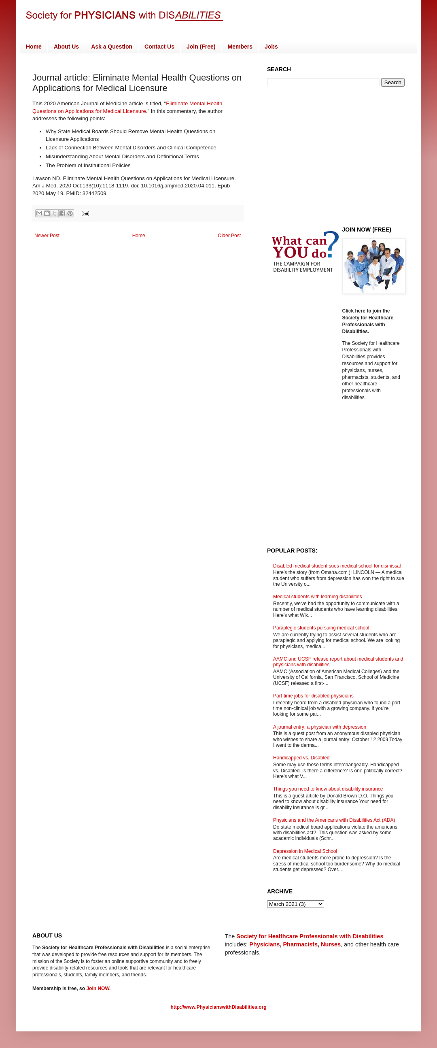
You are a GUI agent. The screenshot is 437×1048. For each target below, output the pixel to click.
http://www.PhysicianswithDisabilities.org (219, 1007)
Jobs (271, 46)
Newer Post (46, 235)
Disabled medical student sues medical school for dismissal (337, 566)
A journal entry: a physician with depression (319, 727)
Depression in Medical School (305, 851)
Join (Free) (201, 46)
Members (240, 46)
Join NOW (97, 988)
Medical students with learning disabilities (317, 596)
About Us (66, 46)
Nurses (331, 944)
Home (34, 46)
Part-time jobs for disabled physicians (313, 696)
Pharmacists (300, 944)
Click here (354, 311)
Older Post (229, 235)
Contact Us (159, 46)
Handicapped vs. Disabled (301, 758)
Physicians (264, 944)
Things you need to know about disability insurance (328, 789)
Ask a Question (111, 46)
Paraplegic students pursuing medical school (321, 628)
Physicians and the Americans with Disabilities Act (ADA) (334, 820)
